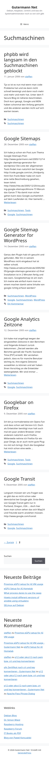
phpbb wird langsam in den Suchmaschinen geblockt (21, 62)
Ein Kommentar (15, 303)
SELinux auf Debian (14, 605)
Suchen (8, 556)
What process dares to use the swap (22, 592)
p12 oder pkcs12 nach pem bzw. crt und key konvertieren (24, 675)
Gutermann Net (24, 7)
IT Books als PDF (12, 733)
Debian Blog (10, 715)
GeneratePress (24, 753)
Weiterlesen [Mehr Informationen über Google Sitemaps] (10, 202)
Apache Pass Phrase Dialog (21, 693)
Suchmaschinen (15, 119)
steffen (7, 632)
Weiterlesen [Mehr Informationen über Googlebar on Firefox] (10, 451)
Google (11, 214)
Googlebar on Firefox (18, 405)
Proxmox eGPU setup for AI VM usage (23, 584)
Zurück (9, 542)
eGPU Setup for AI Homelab (18, 588)
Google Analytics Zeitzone (22, 322)
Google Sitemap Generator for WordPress (21, 235)
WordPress (30, 295)
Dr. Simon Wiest (12, 719)
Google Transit (19, 479)
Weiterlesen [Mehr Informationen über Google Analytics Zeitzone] (10, 374)
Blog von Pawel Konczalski (17, 737)
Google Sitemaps (22, 138)
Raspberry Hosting (13, 724)
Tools (27, 210)
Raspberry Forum (13, 728)
